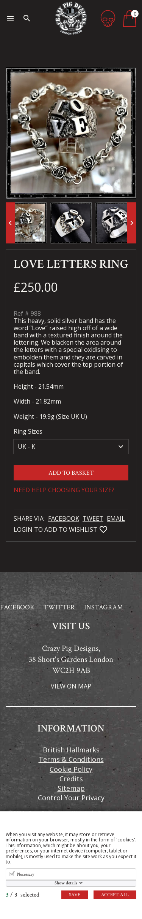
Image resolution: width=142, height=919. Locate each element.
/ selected (22, 895)
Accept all (115, 895)
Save (74, 895)
